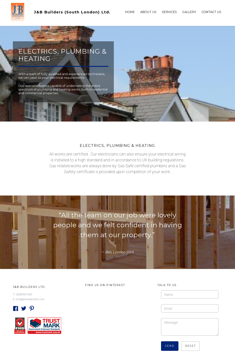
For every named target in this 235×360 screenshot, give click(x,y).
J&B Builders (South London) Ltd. (72, 12)
